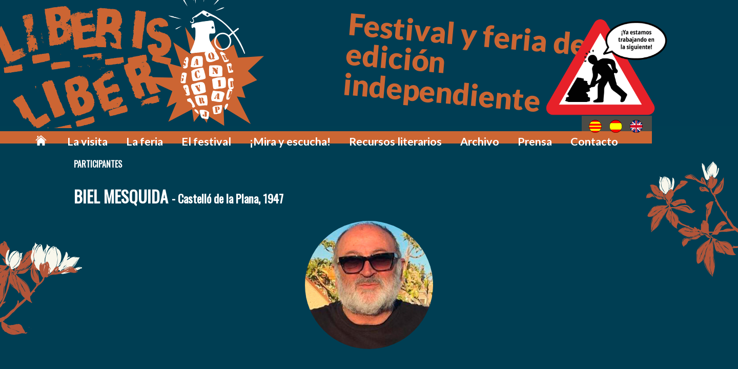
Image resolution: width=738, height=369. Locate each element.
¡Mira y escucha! (340, 134)
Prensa (550, 134)
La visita (166, 134)
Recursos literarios (429, 134)
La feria (215, 134)
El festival (269, 134)
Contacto (603, 134)
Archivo (502, 134)
